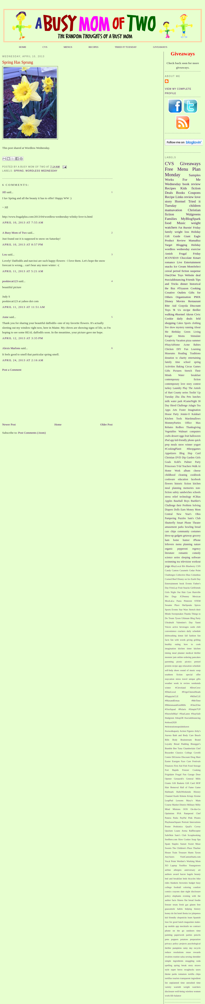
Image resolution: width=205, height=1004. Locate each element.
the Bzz (170, 288)
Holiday (196, 245)
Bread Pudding (181, 744)
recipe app (177, 666)
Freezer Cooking (191, 770)
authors (168, 874)
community (183, 531)
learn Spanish (194, 917)
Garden (190, 457)
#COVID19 (171, 257)
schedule (197, 666)
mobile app (173, 926)
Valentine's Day (184, 622)
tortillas (168, 978)
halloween (195, 436)
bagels (190, 874)
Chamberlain (189, 748)
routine (176, 956)
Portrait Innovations (191, 822)
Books (180, 192)
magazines (189, 922)
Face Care (186, 761)
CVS (45, 47)
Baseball (178, 501)
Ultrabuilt (169, 622)
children (195, 205)
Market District (179, 805)
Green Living (192, 331)
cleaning (182, 475)
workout (196, 561)
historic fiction (182, 483)
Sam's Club (194, 518)
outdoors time (193, 930)
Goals (168, 462)
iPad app (169, 440)
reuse (188, 952)
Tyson (177, 618)
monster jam (170, 657)
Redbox (180, 427)
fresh (181, 904)
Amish (169, 253)
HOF (198, 783)
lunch (180, 922)
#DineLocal (170, 692)
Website (189, 275)
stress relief (171, 496)
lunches (197, 396)
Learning (196, 349)
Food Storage (194, 766)
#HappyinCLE (171, 696)
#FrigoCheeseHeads (191, 692)
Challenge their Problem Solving (183, 505)
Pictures (177, 370)
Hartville (196, 592)
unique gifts (195, 679)
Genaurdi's (179, 778)
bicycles (192, 878)
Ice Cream (180, 266)
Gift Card (190, 783)
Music (181, 223)
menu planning (184, 544)
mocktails (184, 926)
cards (192, 627)
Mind (167, 809)
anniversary (189, 870)
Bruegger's (196, 744)
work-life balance (173, 995)
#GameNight (190, 401)
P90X (197, 297)
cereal (168, 271)
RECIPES (93, 47)
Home (58, 424)
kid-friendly (181, 440)
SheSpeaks (187, 605)
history (197, 909)
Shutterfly (170, 522)
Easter (168, 761)
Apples (168, 501)
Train (174, 852)
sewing (188, 956)
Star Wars (183, 609)
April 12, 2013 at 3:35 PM (22, 338)
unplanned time (177, 983)
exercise (196, 249)
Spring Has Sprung (17, 62)
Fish (185, 766)
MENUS (68, 47)
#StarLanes (185, 714)
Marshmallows (193, 418)
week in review (182, 683)
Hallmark (169, 792)
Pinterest (188, 601)
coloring (187, 887)
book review (191, 184)
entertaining (194, 357)
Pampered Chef (192, 813)
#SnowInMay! (171, 714)
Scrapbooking (194, 835)
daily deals (184, 318)
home (176, 540)
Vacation (180, 340)
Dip (184, 457)
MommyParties (173, 422)
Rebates (169, 427)
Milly (198, 805)
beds (185, 878)
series (177, 557)
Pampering (170, 518)
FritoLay (173, 588)
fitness (180, 900)
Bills (167, 740)
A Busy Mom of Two (14, 232)
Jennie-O (185, 414)
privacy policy (171, 943)
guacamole (170, 909)
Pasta (178, 601)
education (183, 479)
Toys (180, 275)
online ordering (184, 657)
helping (188, 909)
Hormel (180, 201)
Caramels (184, 570)
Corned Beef (171, 579)
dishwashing (170, 635)
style (167, 969)
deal (198, 275)
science (168, 557)
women (197, 991)
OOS (185, 809)
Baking (180, 366)
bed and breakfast (173, 878)
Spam (167, 844)
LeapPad (169, 800)
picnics (188, 661)
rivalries (168, 956)
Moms (181, 336)
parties (189, 935)
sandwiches (186, 492)
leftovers (169, 544)
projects (183, 943)
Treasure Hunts (185, 852)
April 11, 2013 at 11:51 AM (23, 307)
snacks (169, 266)
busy (198, 883)
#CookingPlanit (173, 448)
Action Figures (187, 731)
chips (173, 531)
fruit (187, 436)
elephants (176, 896)
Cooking (196, 288)
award (176, 874)
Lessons (179, 800)
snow (181, 444)
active (175, 627)
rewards (197, 952)
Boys (186, 501)
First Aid (178, 766)
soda (198, 961)
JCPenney (184, 596)
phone (191, 440)
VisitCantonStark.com (190, 857)
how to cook (192, 644)
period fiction (181, 271)
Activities (170, 366)
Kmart (197, 257)
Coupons (194, 192)
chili (199, 627)
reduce (168, 952)
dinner (184, 283)
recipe (186, 310)
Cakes (180, 323)
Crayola (183, 305)
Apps (167, 410)
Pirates (197, 818)
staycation (169, 679)
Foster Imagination (190, 410)
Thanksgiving (193, 427)
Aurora (168, 735)
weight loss (181, 231)
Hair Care (186, 592)
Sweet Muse (194, 844)
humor (186, 540)
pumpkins (177, 948)
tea (178, 561)
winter (168, 687)
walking (169, 314)
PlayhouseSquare (173, 822)
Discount (195, 305)
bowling (189, 527)
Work (177, 470)
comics (168, 891)
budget (192, 883)
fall (186, 635)
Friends (190, 279)
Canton (175, 570)
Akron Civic (193, 314)
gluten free (195, 904)
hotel (179, 913)
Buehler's (196, 501)
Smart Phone (184, 522)
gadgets (178, 535)
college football (173, 887)
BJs (183, 566)
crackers (181, 631)
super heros (176, 969)
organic (169, 548)
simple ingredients (174, 961)
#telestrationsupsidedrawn (177, 726)
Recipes (170, 188)
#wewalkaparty (172, 731)
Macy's (189, 800)
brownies (183, 883)
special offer (193, 674)
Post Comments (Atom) (32, 432)
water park (176, 401)
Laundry (177, 388)
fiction (196, 188)
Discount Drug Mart (191, 757)
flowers (169, 483)
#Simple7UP (195, 709)
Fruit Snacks (184, 588)
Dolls (177, 509)
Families (171, 219)
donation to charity (176, 357)
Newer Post (9, 424)
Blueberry (190, 566)
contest (197, 384)
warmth (177, 987)
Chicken (169, 349)
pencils (197, 935)
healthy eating (172, 644)
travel (184, 679)
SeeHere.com (171, 839)
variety (168, 987)
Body (175, 740)
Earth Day (196, 579)
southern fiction (173, 674)
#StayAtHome (172, 344)
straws (198, 965)
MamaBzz (195, 240)
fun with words (178, 640)
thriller (197, 310)
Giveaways (190, 163)
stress (178, 679)
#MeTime (196, 700)
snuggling (189, 961)
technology (185, 496)
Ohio (198, 514)
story (190, 965)
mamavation (173, 210)
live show (170, 327)
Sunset (183, 844)
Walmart (182, 431)
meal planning (173, 488)
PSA (179, 813)
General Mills (193, 778)
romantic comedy (190, 553)
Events (189, 583)
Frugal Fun (180, 774)
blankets (174, 883)
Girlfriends (195, 588)
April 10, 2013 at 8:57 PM (22, 244)
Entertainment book (174, 583)
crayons (176, 891)
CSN (198, 566)
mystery (180, 327)
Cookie (169, 318)
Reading (182, 353)
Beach (198, 735)
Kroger (168, 336)
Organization (183, 297)
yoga (167, 566)
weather (168, 683)
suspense (195, 271)
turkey (168, 388)
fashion (192, 635)
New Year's (183, 514)
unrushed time (193, 983)
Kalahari (196, 414)
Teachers (186, 466)
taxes (198, 969)
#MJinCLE (195, 696)
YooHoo (183, 865)
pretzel (197, 661)
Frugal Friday (190, 253)
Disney (169, 301)
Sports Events (171, 609)
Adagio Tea (194, 405)
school (187, 362)
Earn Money (187, 509)
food (168, 223)
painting (168, 935)
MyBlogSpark (191, 219)
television (186, 561)
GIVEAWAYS (160, 47)
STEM (197, 601)
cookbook (195, 475)
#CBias (197, 496)
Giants (168, 783)
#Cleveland (180, 687)
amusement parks (174, 527)
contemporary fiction (183, 379)
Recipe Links (174, 197)
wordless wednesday (42, 171)
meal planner (178, 653)
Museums (170, 353)
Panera (168, 818)
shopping (170, 323)
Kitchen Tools (173, 418)
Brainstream (186, 740)
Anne (5, 317)
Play (185, 388)
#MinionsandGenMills (175, 705)
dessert (174, 436)
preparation (195, 939)
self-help (169, 670)
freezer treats (171, 904)
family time (172, 362)
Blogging (181, 245)
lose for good (171, 922)
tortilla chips (194, 974)
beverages (184, 627)
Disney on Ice (183, 579)
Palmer (188, 462)
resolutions (178, 952)
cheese (197, 470)
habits (180, 909)
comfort (197, 887)
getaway (187, 535)
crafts (168, 436)
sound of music (187, 670)
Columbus (196, 575)
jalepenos (196, 913)
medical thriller (193, 653)
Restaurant (194, 301)
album (187, 470)
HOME (22, 47)
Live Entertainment (189, 262)
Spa (199, 839)
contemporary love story (178, 384)
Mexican (197, 596)
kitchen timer (185, 648)
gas (186, 904)
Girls (198, 457)
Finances (169, 766)
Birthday (176, 331)
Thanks (187, 614)
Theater (197, 522)
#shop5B (179, 718)
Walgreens (193, 214)
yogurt (197, 444)
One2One (170, 275)
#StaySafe (196, 714)
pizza (188, 340)
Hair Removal (172, 787)
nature (197, 544)
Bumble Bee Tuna (173, 748)
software (196, 557)
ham (167, 540)
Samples (195, 175)
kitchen (197, 483)
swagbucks (189, 969)
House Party (172, 414)
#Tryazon (182, 288)
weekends (196, 683)
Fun (186, 349)
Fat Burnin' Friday (189, 227)
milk (167, 401)
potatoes (184, 939)
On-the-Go (196, 809)
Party (198, 462)
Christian (169, 457)
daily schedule (194, 631)
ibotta (185, 913)
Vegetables (170, 431)
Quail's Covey (193, 826)
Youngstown (195, 865)
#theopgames (194, 448)
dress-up (169, 535)
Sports (187, 323)
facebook (196, 479)
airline (168, 870)
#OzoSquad (170, 709)
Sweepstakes (177, 614)
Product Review (175, 240)
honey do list (171, 913)
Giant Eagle (192, 236)
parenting (169, 661)
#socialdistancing (175, 279)
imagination (170, 648)
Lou (4, 254)
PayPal (183, 818)
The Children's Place (182, 848)
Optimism (169, 813)
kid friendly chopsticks (176, 917)
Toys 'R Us (173, 310)
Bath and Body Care (183, 735)
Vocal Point (170, 861)
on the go (178, 930)
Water (181, 375)
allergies (178, 870)
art (199, 870)
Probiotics (178, 826)
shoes (176, 670)
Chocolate (186, 257)
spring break (180, 965)
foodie (198, 900)
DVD (178, 457)
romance (170, 262)
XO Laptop (171, 865)
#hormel (180, 314)
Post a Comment (11, 369)
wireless (189, 991)
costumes (196, 531)
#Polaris (182, 709)
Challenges (170, 575)
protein (168, 666)
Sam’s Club (180, 835)
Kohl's (177, 462)
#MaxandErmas (172, 700)
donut (180, 635)
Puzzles (182, 518)
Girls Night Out (172, 592)
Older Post (106, 424)
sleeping (185, 557)
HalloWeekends (183, 792)
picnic (179, 661)
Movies (180, 301)
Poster (168, 826)
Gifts (167, 370)
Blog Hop (185, 453)
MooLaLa (169, 601)
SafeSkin (169, 835)
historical (195, 283)
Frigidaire (169, 774)
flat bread (189, 900)
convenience (170, 631)
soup (198, 670)
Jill (4, 192)
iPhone (197, 540)
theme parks (171, 974)
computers (195, 431)
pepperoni (182, 548)
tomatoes (182, 974)
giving (190, 640)
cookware (170, 479)
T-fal (178, 466)
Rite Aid (170, 305)
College (188, 752)
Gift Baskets (178, 783)
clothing (196, 323)
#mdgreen (169, 718)
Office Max (193, 422)
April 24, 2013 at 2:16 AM (22, 360)
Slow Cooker (184, 839)
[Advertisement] (24, 396)
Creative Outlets (175, 292)
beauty (197, 874)
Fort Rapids (172, 770)
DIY (178, 349)
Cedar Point (195, 570)
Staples (175, 844)
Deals (169, 192)
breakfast (196, 375)
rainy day (187, 948)
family (168, 231)
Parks (175, 818)
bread (198, 527)
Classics (179, 752)
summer (196, 340)
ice (190, 913)
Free (169, 169)
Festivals (196, 761)
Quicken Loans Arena (176, 831)
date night (185, 891)
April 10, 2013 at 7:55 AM (22, 222)
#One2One (196, 705)
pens (167, 939)
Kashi (176, 796)
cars (167, 531)
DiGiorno (176, 757)
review (189, 197)
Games (197, 366)
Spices (198, 605)
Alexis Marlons (11, 348)
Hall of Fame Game (190, 787)
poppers (174, 939)
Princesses (170, 466)
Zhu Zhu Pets (183, 396)
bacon (183, 874)
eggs (181, 436)
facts (174, 900)
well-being (180, 991)
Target (168, 245)
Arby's (198, 731)
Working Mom (194, 861)
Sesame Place (172, 605)
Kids (183, 188)
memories (188, 488)
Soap (194, 839)
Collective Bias (183, 575)
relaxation (187, 666)
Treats (171, 618)
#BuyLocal (176, 566)
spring (19, 171)
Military (191, 805)
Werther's (181, 861)
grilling (197, 640)
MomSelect (194, 266)
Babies (197, 344)
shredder (197, 956)
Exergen (176, 761)
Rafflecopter (195, 831)
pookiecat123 (10, 281)
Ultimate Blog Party (191, 618)
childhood (170, 475)
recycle (197, 948)
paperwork (179, 935)
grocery (197, 535)
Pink (190, 818)
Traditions (195, 353)
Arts (175, 410)
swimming (170, 561)
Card (198, 453)
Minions (176, 809)
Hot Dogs (170, 596)
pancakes (196, 657)
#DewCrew (195, 687)
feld (198, 318)
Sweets (168, 848)
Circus (188, 366)
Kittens (183, 796)
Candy (168, 570)
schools (197, 492)
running (189, 327)
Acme (187, 344)
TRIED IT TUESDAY (126, 47)
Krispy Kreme (194, 796)
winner (188, 444)
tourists (176, 978)
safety (176, 492)
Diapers (169, 509)
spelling (168, 965)
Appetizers (170, 453)
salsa (182, 956)
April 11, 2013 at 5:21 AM (22, 271)
